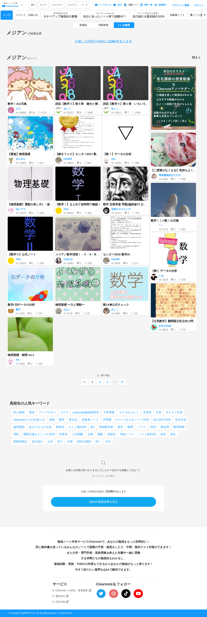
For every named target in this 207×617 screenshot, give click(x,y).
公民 (70, 441)
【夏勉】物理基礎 (19, 154)
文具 (158, 412)
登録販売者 (106, 426)
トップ (6, 15)
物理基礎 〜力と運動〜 (69, 304)
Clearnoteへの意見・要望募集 (73, 590)
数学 (62, 419)
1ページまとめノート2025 (132, 419)
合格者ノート (177, 15)
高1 (92, 426)
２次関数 (77, 434)
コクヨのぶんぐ (129, 412)
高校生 (111, 434)
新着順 (83, 25)
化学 (163, 434)
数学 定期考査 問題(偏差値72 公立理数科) (129, 204)
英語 (32, 412)
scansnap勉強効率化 (86, 412)
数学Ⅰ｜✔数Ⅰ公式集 (165, 220)
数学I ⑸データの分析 (21, 304)
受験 (100, 434)
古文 (108, 441)
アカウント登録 (180, 5)
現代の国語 (84, 441)
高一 (98, 441)
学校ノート (127, 434)
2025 (153, 426)
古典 (90, 434)
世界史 (63, 434)
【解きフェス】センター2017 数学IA (78, 154)
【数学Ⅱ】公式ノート (22, 254)
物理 (130, 426)
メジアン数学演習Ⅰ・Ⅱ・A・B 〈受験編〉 (83, 254)
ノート (141, 426)
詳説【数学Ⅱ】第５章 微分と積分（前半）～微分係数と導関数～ (97, 103)
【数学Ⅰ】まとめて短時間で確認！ (78, 204)
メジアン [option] (72, 4)
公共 (50, 441)
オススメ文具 (174, 412)
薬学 (120, 426)
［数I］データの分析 (164, 270)
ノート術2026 (147, 434)
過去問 (165, 426)
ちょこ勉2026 (77, 426)
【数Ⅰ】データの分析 (117, 154)
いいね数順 (124, 25)
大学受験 (109, 412)
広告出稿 (62, 601)
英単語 (60, 426)
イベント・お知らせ (27, 15)
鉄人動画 (19, 412)
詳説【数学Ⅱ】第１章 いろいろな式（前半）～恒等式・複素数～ (145, 103)
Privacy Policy (65, 613)
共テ (60, 441)
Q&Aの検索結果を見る (103, 501)
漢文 (173, 434)
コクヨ (64, 412)
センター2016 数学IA (116, 254)
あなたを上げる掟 (40, 426)
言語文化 (180, 419)
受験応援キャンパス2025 (39, 434)
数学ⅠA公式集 (17, 103)
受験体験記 (20, 441)
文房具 (147, 412)
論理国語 (19, 426)
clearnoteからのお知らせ (29, 419)
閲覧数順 (103, 25)
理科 (16, 434)
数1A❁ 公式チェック (116, 304)
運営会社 (62, 596)
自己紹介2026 (162, 419)
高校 (52, 419)
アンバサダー (47, 412)
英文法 (73, 419)
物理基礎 (179, 426)
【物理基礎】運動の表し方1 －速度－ (31, 204)
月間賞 (107, 419)
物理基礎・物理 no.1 (21, 355)
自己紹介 (37, 441)
